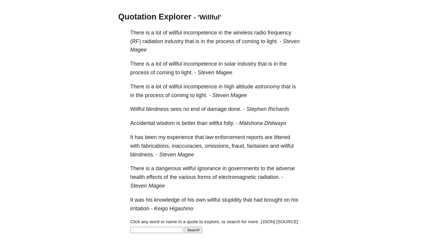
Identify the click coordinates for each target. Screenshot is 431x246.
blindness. (142, 155)
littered (282, 137)
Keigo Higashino (173, 209)
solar (230, 64)
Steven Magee (215, 73)
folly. (229, 123)
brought (273, 200)
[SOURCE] (287, 221)
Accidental (142, 123)
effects (154, 177)
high (229, 87)
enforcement (230, 137)
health (137, 177)
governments (243, 168)
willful (175, 33)
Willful (137, 109)
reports (254, 137)
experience (180, 137)
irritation (139, 209)
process (225, 41)
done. (235, 109)
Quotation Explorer (155, 16)
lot (158, 33)
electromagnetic (237, 177)
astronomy (267, 87)
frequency (279, 33)
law (209, 137)
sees (176, 109)
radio (260, 33)
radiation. (269, 177)
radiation (152, 41)
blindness (157, 109)
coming (250, 41)
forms (204, 177)
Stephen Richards (267, 109)
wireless (243, 33)
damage (217, 109)
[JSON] (268, 221)
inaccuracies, (187, 146)
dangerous (168, 168)
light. (272, 41)
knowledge (167, 200)
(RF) (135, 41)
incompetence (200, 33)
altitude (244, 87)
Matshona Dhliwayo (262, 123)
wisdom (166, 123)
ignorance (209, 168)
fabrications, (155, 146)
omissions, (217, 146)
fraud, (238, 146)
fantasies (257, 146)
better (188, 123)
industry (174, 41)
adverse (285, 168)
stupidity (232, 200)
